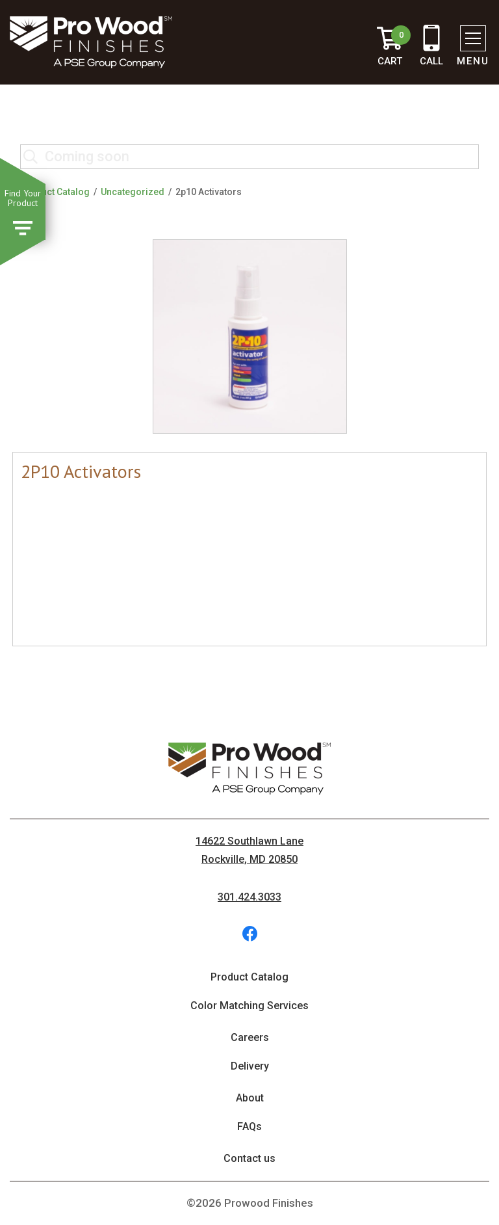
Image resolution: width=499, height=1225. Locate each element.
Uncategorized (132, 192)
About (250, 1098)
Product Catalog (55, 192)
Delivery (250, 1066)
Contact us (249, 1158)
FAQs (249, 1126)
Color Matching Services (249, 1005)
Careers (250, 1037)
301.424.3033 (249, 897)
